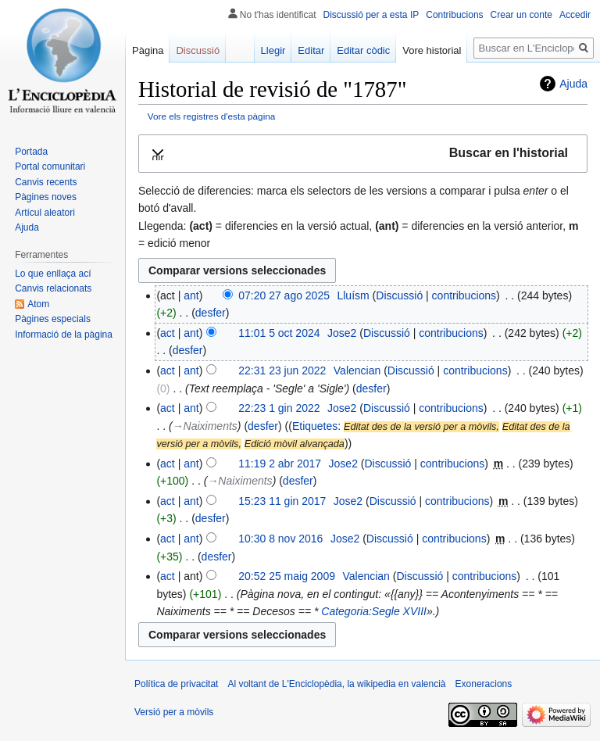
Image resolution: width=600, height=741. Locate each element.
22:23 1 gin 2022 (279, 408)
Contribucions (454, 14)
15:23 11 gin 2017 (282, 501)
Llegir (273, 50)
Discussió (399, 295)
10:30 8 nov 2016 (280, 538)
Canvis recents (46, 182)
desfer (210, 312)
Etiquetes (315, 426)
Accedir (575, 14)
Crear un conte (521, 14)
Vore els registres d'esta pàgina (212, 116)
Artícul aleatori (45, 212)
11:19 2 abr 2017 (279, 463)
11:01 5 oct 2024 (279, 333)
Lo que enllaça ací (53, 273)
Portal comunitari (50, 166)
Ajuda (573, 83)
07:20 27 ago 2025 (284, 295)
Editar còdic (363, 50)
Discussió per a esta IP (371, 14)
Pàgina (147, 50)
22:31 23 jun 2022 (282, 370)
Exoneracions (483, 683)
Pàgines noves (46, 197)
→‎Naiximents (205, 426)
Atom (38, 304)
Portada (31, 151)
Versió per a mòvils (173, 712)
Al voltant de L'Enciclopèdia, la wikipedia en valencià (336, 683)
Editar (311, 50)
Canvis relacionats (53, 288)
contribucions (464, 295)
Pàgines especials (53, 318)
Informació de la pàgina (63, 334)
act (167, 333)
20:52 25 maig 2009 (286, 576)
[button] (363, 153)
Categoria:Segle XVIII (374, 611)
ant (191, 295)
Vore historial (431, 50)
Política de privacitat (176, 683)
